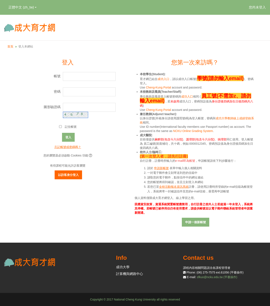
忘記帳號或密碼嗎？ (67, 147)
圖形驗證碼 (52, 107)
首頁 (10, 46)
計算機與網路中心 (129, 274)
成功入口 (163, 79)
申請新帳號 (161, 168)
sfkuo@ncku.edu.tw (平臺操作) (217, 277)
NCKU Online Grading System (193, 131)
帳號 (57, 76)
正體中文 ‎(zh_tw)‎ (22, 7)
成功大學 (123, 267)
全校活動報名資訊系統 (174, 186)
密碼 (57, 91)
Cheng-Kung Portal (158, 87)
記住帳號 (71, 126)
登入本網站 (25, 46)
